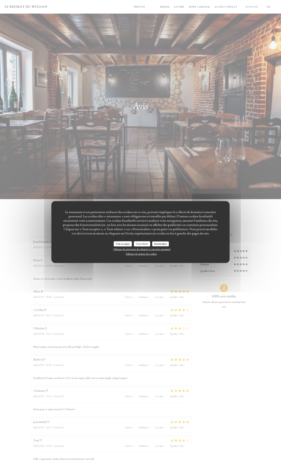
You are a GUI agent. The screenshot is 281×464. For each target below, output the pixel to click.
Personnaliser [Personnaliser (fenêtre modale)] (160, 243)
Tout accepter (123, 243)
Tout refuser (142, 243)
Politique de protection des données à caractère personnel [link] (141, 249)
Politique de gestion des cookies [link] (141, 254)
